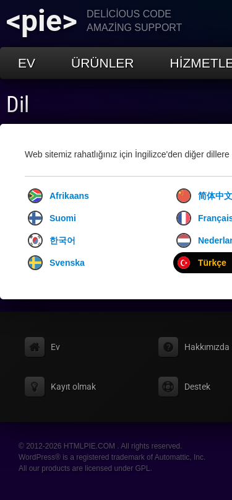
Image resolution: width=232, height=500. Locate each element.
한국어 (51, 240)
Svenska (56, 262)
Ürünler (102, 63)
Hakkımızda (207, 347)
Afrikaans (58, 195)
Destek (197, 387)
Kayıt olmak (73, 387)
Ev (26, 63)
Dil (17, 105)
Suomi (52, 218)
